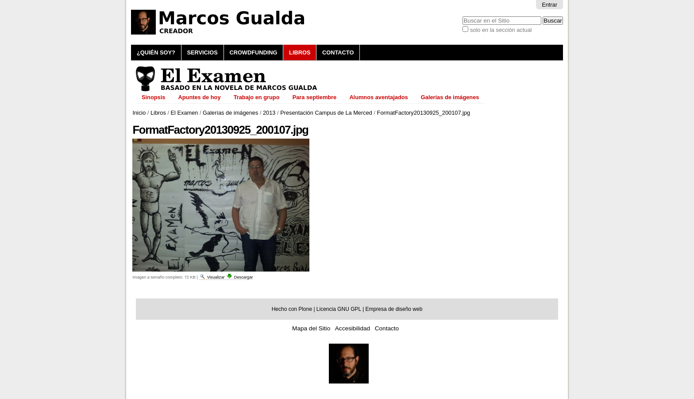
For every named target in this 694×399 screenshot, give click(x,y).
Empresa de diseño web (394, 309)
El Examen (184, 112)
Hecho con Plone (292, 309)
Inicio (139, 112)
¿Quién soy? (156, 52)
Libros (299, 52)
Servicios (202, 52)
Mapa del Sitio (311, 328)
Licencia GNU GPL (338, 309)
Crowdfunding (253, 52)
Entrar (549, 4)
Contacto (338, 52)
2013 (269, 112)
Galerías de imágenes (230, 112)
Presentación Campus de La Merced (326, 112)
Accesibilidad (352, 328)
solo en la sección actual (501, 30)
